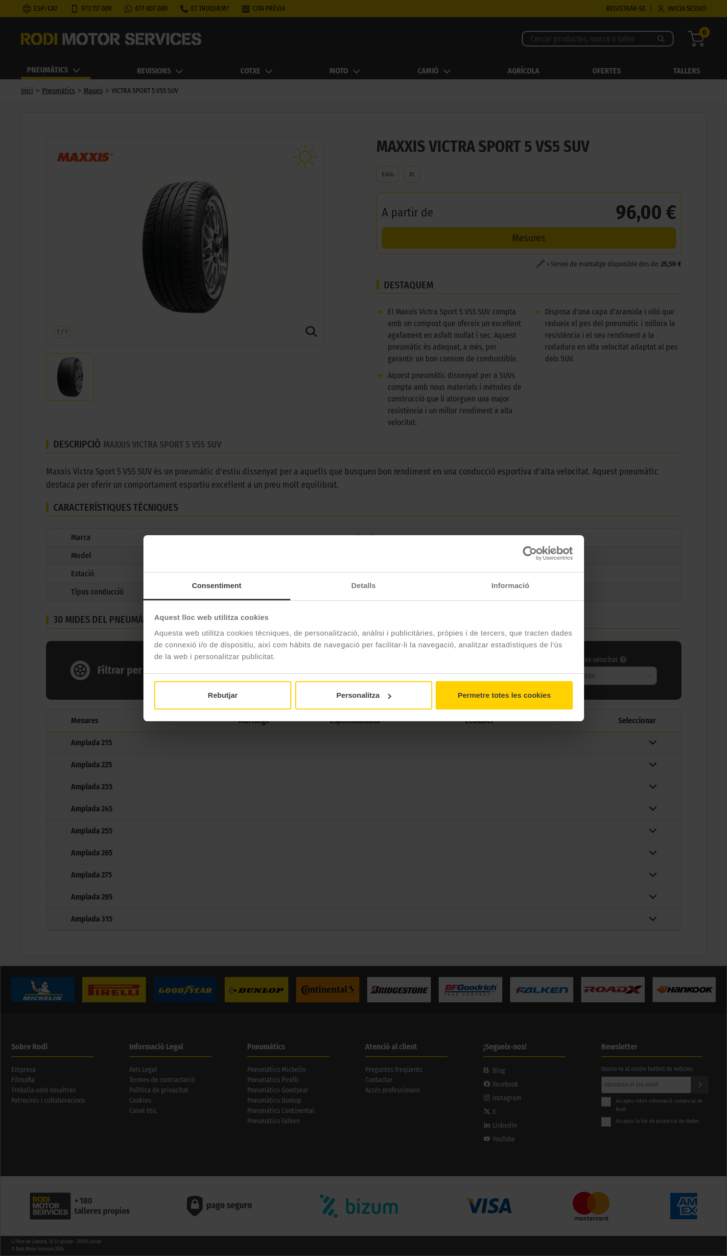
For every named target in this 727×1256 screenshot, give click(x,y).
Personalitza (363, 695)
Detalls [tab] (364, 585)
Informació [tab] (511, 585)
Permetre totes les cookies (504, 695)
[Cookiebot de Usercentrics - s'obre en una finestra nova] (530, 553)
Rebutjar (223, 695)
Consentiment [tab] (216, 585)
